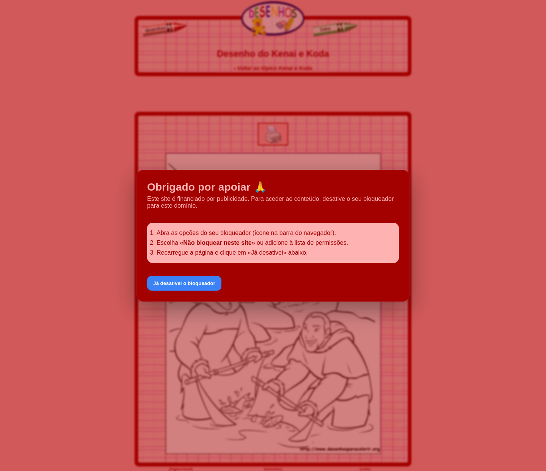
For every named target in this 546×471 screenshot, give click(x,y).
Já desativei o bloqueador (184, 283)
